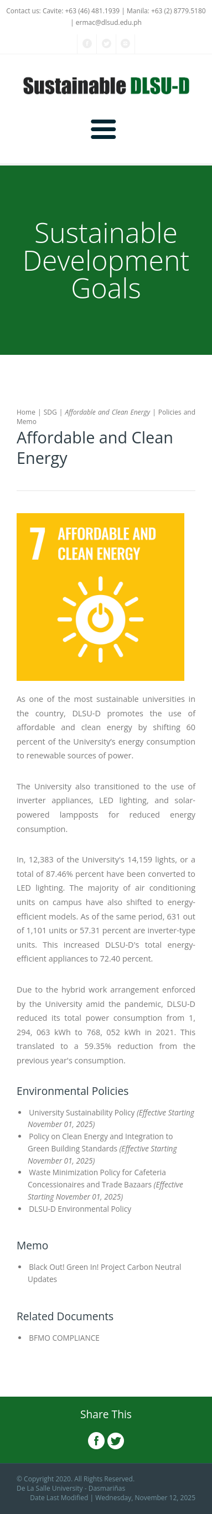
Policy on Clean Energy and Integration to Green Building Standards (102, 1148)
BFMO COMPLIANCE (64, 1337)
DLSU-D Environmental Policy (79, 1208)
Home (26, 412)
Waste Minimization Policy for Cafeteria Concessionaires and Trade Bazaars (105, 1184)
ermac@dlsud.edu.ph (109, 22)
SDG (50, 412)
